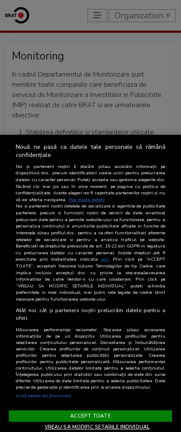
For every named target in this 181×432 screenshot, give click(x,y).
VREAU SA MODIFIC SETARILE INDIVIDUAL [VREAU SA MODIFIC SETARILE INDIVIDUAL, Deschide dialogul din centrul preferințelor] (97, 426)
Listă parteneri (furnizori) (43, 395)
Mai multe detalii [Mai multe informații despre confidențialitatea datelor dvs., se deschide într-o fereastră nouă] (87, 199)
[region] (90, 283)
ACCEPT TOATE (90, 415)
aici (105, 259)
